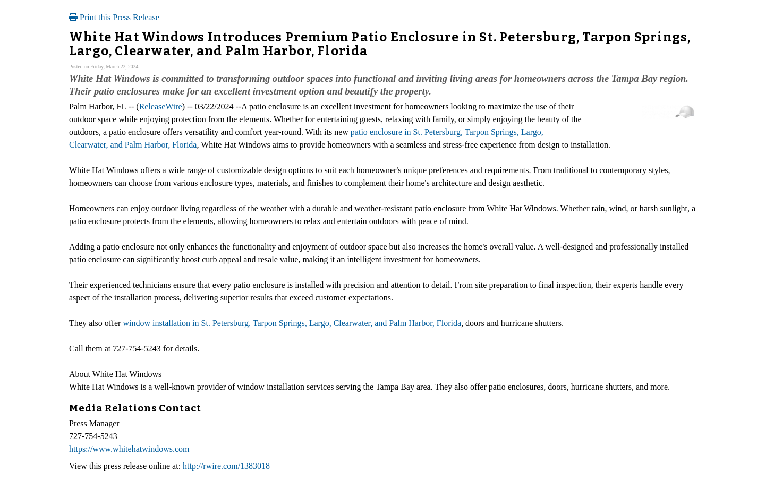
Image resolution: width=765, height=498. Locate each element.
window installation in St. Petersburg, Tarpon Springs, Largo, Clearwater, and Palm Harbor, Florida (292, 323)
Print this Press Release (114, 17)
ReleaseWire (160, 106)
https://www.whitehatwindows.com (129, 448)
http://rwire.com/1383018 (226, 465)
